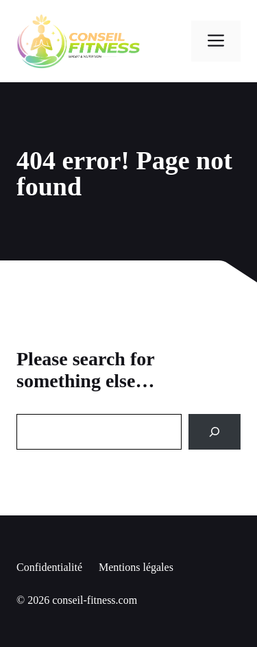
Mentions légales (136, 567)
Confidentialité (49, 567)
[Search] (214, 432)
